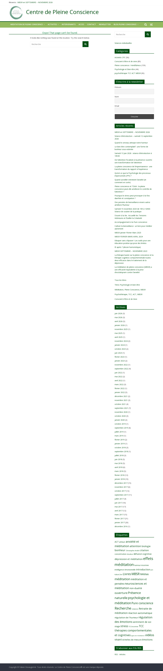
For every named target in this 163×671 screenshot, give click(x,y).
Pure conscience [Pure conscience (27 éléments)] (142, 603)
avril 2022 (119, 380)
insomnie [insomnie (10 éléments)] (145, 565)
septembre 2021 (121, 408)
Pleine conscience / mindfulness (128, 65)
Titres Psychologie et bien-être (127, 285)
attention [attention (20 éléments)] (135, 546)
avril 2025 (119, 337)
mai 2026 (118, 317)
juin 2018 (118, 459)
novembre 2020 (121, 412)
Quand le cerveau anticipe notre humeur (131, 142)
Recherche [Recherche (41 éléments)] (123, 608)
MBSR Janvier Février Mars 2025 (128, 232)
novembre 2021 (121, 400)
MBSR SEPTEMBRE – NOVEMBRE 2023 (131, 251)
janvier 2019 (120, 443)
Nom (117, 96)
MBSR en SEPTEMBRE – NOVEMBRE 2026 (35, 2)
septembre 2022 (121, 368)
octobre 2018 (120, 447)
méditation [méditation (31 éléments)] (122, 579)
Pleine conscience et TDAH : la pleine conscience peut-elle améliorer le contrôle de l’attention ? (133, 189)
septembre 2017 (121, 495)
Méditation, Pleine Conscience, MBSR (130, 289)
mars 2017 (119, 514)
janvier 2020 (120, 420)
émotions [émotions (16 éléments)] (147, 639)
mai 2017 (118, 506)
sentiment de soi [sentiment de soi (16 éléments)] (142, 621)
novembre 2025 (121, 329)
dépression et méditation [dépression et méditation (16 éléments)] (129, 559)
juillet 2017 (119, 499)
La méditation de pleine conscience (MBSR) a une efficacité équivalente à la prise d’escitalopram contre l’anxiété (133, 270)
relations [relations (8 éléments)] (135, 609)
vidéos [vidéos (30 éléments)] (149, 635)
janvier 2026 (120, 325)
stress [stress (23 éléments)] (124, 626)
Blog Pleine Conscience (125, 24)
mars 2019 (119, 435)
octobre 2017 (120, 491)
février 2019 (119, 439)
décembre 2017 (121, 483)
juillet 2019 (119, 432)
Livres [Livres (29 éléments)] (127, 574)
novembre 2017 (121, 487)
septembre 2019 (121, 428)
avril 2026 (119, 321)
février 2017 (119, 518)
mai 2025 (118, 333)
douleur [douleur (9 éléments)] (130, 554)
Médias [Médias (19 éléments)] (144, 574)
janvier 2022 (120, 392)
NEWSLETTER (105, 24)
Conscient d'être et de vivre (126, 61)
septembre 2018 (121, 451)
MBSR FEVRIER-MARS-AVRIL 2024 (129, 236)
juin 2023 (118, 353)
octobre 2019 (120, 424)
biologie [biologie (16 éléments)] (146, 546)
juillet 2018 (119, 455)
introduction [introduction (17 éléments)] (143, 569)
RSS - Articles (120, 654)
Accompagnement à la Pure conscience (131, 222)
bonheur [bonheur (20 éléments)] (120, 550)
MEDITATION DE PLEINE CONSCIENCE (26, 24)
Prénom (118, 87)
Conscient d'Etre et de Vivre (126, 299)
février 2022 (119, 388)
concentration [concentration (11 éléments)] (120, 554)
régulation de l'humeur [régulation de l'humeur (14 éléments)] (126, 617)
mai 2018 (118, 463)
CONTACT (91, 24)
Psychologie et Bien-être (125, 69)
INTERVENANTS (69, 24)
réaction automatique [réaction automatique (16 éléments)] (140, 613)
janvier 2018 (120, 479)
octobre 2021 (120, 404)
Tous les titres (120, 280)
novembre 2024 (121, 341)
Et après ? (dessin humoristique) (128, 247)
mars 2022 (119, 384)
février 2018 (119, 475)
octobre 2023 (120, 349)
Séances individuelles (123, 43)
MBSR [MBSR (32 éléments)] (136, 574)
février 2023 (119, 357)
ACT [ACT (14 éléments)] (117, 541)
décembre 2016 (121, 526)
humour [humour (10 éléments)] (137, 565)
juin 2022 (118, 372)
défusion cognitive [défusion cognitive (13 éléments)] (143, 554)
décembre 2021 (121, 396)
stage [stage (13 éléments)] (117, 626)
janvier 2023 (120, 361)
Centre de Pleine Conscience (62, 12)
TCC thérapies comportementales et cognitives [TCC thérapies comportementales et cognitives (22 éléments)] (133, 630)
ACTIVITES (52, 24)
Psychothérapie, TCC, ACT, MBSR (128, 294)
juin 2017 (118, 503)
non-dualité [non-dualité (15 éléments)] (136, 588)
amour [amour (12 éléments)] (122, 542)
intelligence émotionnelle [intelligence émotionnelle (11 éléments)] (125, 569)
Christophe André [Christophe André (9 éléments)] (132, 550)
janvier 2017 (120, 522)
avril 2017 (119, 510)
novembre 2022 (121, 364)
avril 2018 (119, 467)
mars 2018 (119, 471)
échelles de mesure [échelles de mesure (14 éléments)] (132, 639)
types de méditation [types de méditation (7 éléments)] (138, 636)
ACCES (81, 24)
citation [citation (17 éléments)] (144, 550)
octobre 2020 (120, 416)
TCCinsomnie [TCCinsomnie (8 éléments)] (133, 626)
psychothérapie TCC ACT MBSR (128, 73)
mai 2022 (118, 376)
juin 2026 (118, 313)
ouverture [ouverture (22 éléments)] (121, 593)
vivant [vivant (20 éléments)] (118, 639)
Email (117, 106)
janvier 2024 (120, 345)
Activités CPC (120, 57)
